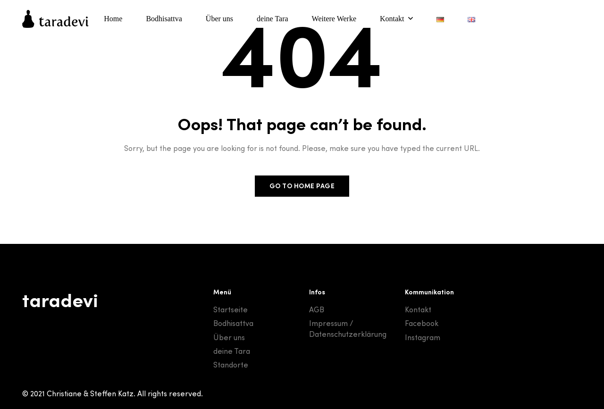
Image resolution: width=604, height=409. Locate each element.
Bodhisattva (233, 323)
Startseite (230, 309)
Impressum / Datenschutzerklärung (347, 328)
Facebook (421, 323)
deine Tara (231, 351)
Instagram (422, 337)
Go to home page (302, 186)
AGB (316, 309)
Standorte (230, 364)
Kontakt (418, 309)
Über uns (229, 337)
